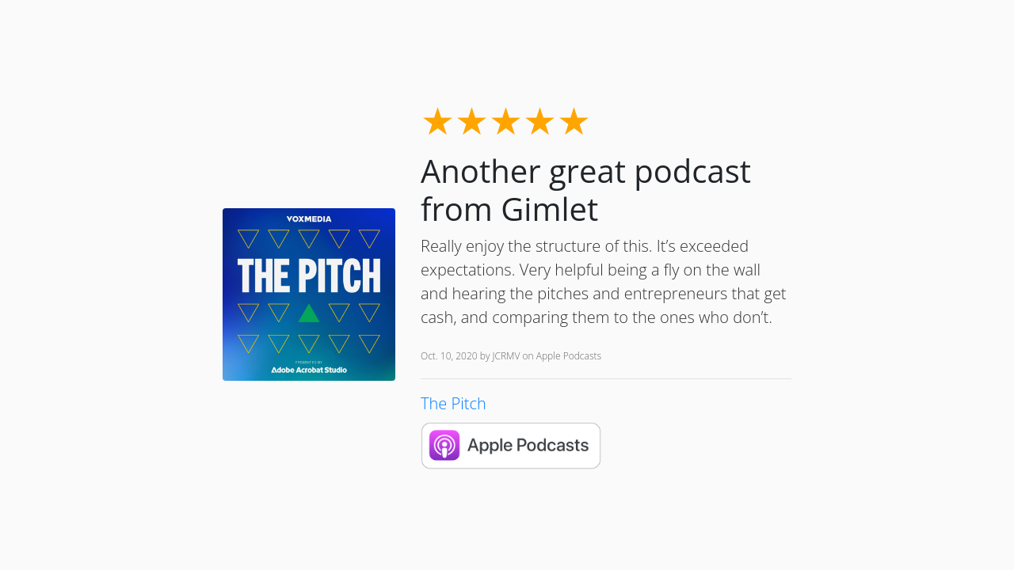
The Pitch (453, 403)
